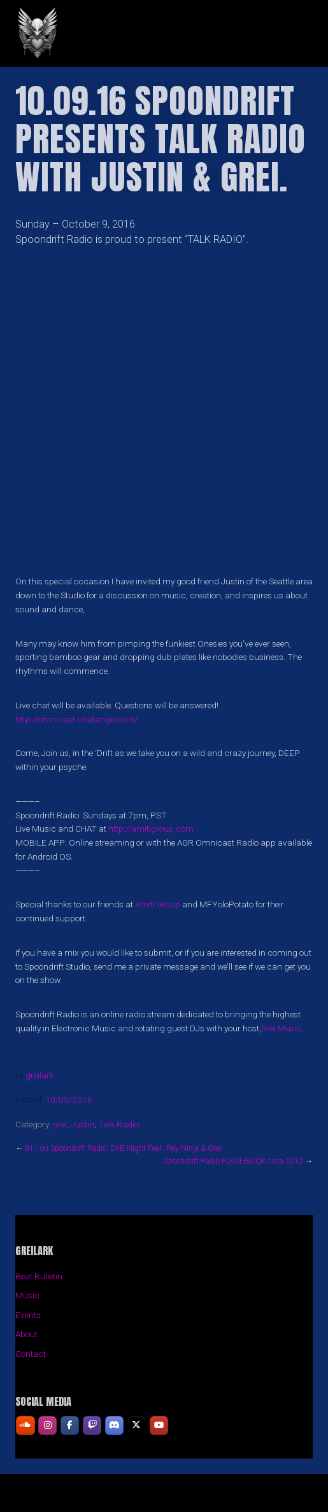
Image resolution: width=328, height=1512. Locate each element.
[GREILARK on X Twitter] (136, 1425)
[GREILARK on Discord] (114, 1425)
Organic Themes (186, 1498)
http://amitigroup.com (151, 828)
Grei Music (281, 1028)
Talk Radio (118, 1124)
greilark (39, 1075)
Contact (30, 1354)
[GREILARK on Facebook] (70, 1425)
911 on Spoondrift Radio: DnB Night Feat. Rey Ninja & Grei (123, 1148)
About (26, 1334)
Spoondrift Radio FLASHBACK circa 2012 (233, 1161)
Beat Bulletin (38, 1276)
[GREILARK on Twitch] (92, 1425)
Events (28, 1315)
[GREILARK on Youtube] (159, 1425)
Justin (82, 1124)
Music (27, 1295)
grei (60, 1124)
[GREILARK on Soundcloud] (25, 1425)
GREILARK (119, 33)
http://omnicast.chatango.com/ (76, 719)
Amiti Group (157, 904)
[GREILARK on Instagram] (47, 1425)
